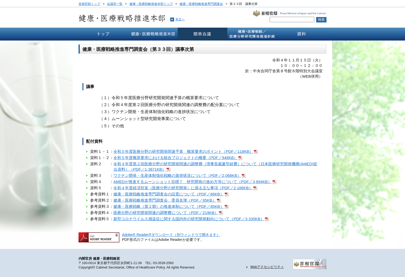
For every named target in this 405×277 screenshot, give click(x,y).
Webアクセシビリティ (267, 267)
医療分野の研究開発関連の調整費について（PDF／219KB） (165, 212)
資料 (301, 34)
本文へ (180, 19)
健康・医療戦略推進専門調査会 (201, 4)
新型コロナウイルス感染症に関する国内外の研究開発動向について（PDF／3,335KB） (188, 219)
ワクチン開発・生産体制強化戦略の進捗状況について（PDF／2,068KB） (177, 175)
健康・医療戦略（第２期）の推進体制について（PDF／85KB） (168, 206)
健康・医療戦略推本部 (153, 34)
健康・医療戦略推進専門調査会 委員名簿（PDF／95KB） (164, 200)
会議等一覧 (114, 4)
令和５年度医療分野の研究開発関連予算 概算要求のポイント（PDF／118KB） (183, 151)
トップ (103, 34)
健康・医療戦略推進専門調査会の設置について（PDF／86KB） (168, 194)
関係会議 (202, 34)
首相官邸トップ (89, 4)
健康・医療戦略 (252, 34)
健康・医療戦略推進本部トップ (151, 4)
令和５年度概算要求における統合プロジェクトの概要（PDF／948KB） (175, 157)
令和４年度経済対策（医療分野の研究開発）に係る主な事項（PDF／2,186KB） (183, 188)
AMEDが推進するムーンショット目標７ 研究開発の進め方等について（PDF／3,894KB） (192, 181)
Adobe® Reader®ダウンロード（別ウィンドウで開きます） (171, 235)
